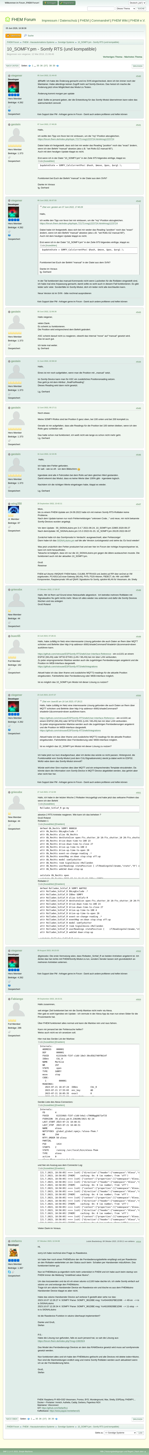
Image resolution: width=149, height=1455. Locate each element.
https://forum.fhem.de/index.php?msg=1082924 (61, 1341)
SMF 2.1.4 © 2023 (10, 1451)
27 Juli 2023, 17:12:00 (47, 792)
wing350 (16, 503)
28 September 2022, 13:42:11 (50, 504)
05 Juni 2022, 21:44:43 (47, 75)
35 (38, 65)
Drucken (137, 66)
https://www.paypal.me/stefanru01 (65, 1411)
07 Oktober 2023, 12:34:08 (49, 1241)
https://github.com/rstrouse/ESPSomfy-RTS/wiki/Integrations (68, 666)
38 (50, 65)
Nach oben (11, 1419)
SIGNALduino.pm (66, 540)
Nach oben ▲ (140, 1451)
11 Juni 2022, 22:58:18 (47, 361)
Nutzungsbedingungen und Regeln (119, 1451)
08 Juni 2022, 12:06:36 (47, 312)
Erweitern (60, 824)
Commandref (100, 20)
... (35, 65)
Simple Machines (26, 1451)
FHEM (84, 20)
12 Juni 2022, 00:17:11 (47, 408)
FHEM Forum (23, 19)
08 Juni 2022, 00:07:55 (47, 200)
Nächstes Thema (133, 57)
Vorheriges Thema (112, 57)
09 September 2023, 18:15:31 (50, 999)
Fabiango (17, 998)
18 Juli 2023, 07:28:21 (47, 636)
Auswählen (49, 161)
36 (41, 65)
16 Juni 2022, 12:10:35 (47, 454)
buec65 (15, 636)
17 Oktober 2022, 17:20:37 (49, 589)
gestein (16, 124)
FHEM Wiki (120, 20)
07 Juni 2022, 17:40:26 (47, 124)
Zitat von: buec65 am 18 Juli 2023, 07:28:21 (62, 701)
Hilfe (102, 1451)
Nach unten (12, 66)
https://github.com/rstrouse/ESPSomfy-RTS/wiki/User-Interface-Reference (74, 654)
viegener (16, 75)
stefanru (16, 1241)
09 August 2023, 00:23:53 (48, 950)
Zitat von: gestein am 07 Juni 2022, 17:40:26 (62, 207)
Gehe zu (99, 1433)
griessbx (16, 589)
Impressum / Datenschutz (59, 20)
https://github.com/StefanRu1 (55, 1408)
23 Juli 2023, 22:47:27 (47, 695)
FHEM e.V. (137, 20)
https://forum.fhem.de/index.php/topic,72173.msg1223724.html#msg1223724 (76, 139)
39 (54, 65)
